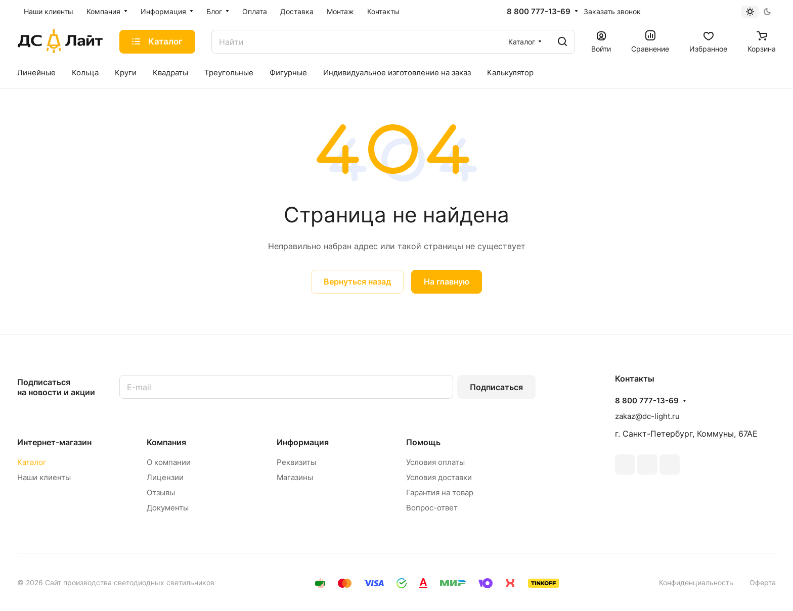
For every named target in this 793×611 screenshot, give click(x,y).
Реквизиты (296, 462)
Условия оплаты (435, 462)
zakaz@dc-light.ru (647, 416)
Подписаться (496, 387)
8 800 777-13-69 (538, 11)
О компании (169, 462)
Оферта (763, 582)
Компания (166, 442)
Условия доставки (439, 477)
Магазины (295, 477)
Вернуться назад (357, 281)
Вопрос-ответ (432, 507)
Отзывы (161, 492)
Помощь (423, 442)
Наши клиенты (44, 477)
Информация (303, 442)
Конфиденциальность (696, 582)
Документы (168, 507)
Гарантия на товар (439, 492)
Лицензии (165, 477)
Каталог (32, 462)
